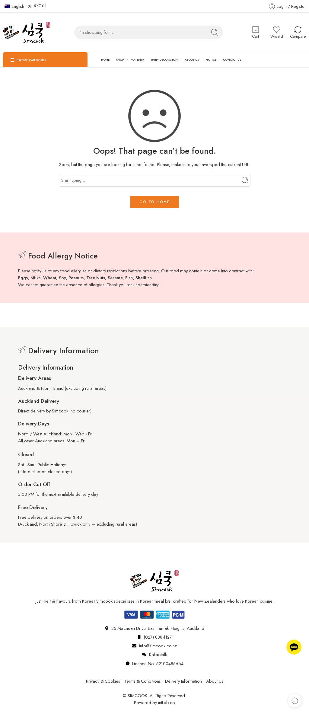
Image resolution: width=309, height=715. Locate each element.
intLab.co (166, 702)
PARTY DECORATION (164, 60)
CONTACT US (232, 60)
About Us (214, 681)
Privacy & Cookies (103, 681)
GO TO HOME (154, 202)
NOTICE (210, 60)
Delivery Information (183, 681)
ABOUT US (192, 60)
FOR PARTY (138, 60)
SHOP (120, 60)
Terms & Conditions (142, 681)
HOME (105, 60)
